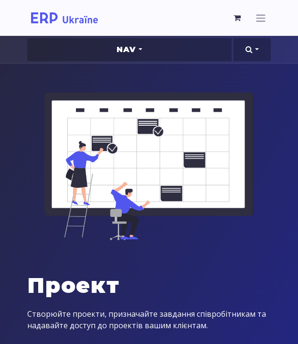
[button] (252, 49)
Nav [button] (127, 49)
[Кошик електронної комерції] (237, 17)
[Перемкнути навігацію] (261, 18)
